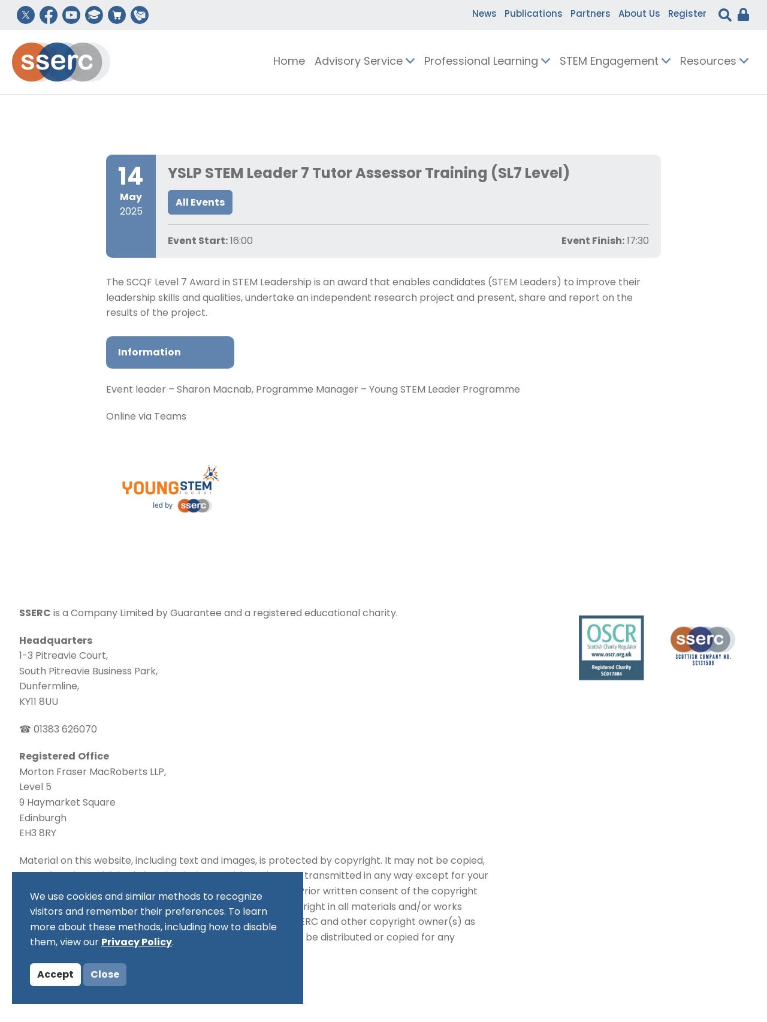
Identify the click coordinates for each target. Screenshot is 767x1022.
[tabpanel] (383, 404)
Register (687, 14)
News (484, 14)
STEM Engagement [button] (615, 62)
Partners (590, 14)
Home (289, 62)
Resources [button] (714, 62)
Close (104, 975)
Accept (55, 975)
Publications (534, 14)
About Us (639, 14)
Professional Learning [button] (487, 62)
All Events (200, 203)
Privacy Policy (136, 943)
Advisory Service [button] (365, 62)
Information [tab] (149, 353)
